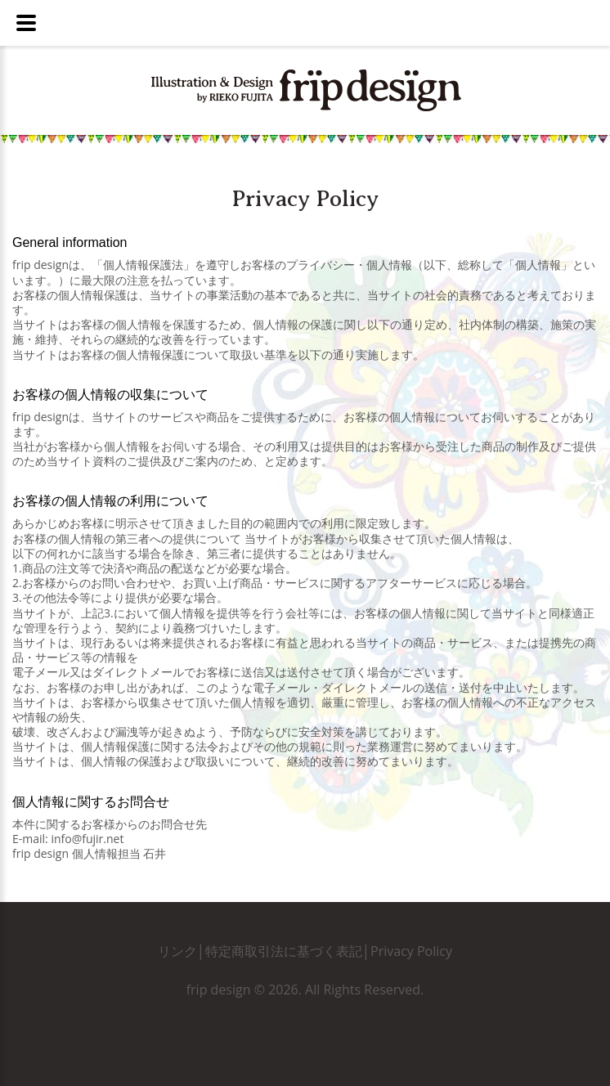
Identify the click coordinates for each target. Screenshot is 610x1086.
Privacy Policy (411, 951)
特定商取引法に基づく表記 (283, 951)
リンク (177, 951)
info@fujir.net (87, 838)
